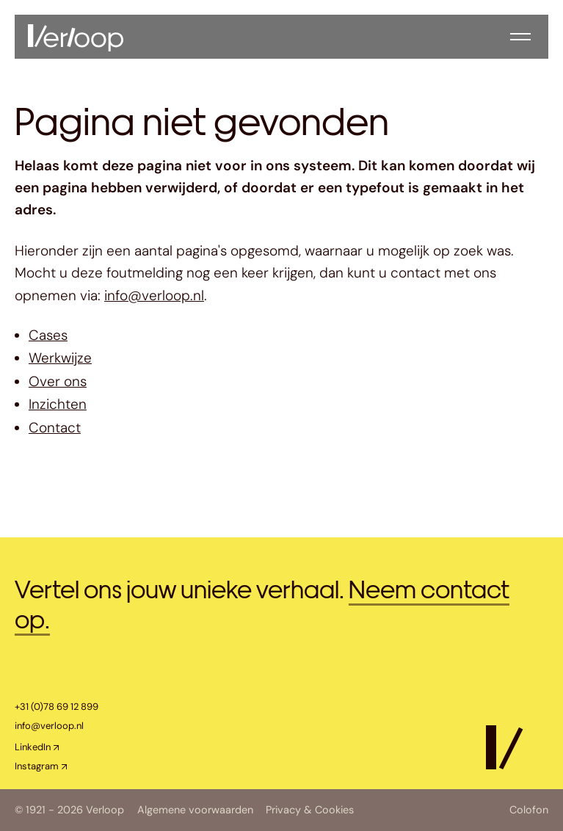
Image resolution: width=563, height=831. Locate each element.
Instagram (37, 766)
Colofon (528, 810)
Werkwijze (60, 358)
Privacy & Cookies (310, 810)
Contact (55, 427)
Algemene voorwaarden (195, 810)
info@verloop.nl (154, 295)
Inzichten (58, 404)
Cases (48, 335)
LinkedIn (33, 747)
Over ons (58, 381)
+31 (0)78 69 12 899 (56, 706)
